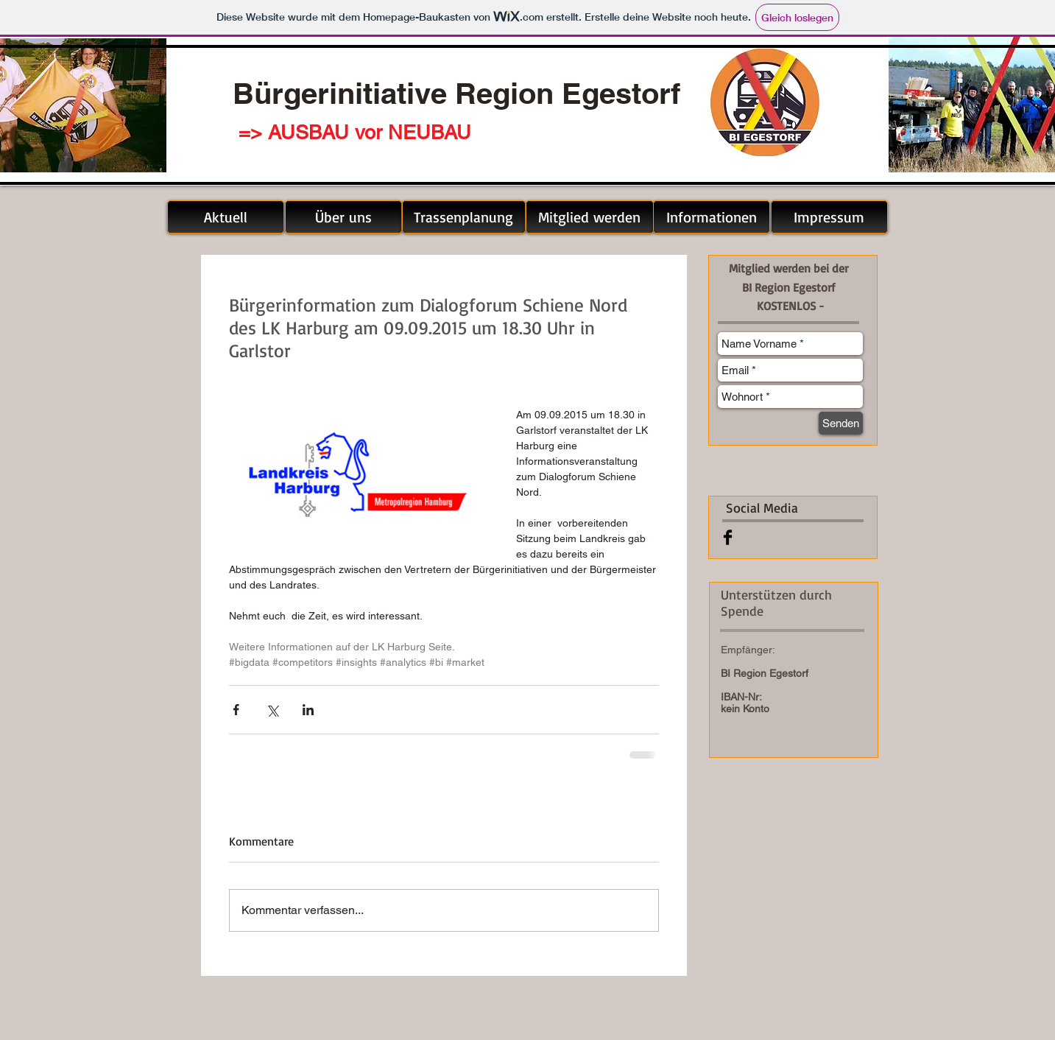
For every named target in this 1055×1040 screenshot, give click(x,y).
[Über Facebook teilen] (236, 710)
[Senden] (841, 423)
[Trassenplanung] (464, 216)
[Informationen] (711, 216)
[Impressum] (829, 216)
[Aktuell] (225, 216)
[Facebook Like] (805, 537)
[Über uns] (343, 216)
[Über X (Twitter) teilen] (272, 710)
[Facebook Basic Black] (727, 537)
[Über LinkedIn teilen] (308, 710)
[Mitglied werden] (590, 216)
